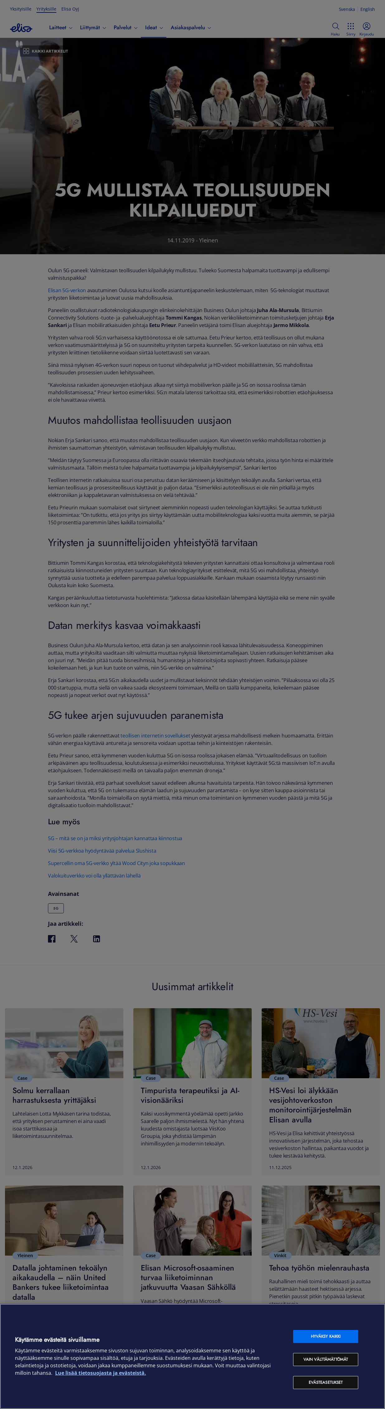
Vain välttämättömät (325, 1359)
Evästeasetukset (326, 1382)
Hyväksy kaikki (326, 1336)
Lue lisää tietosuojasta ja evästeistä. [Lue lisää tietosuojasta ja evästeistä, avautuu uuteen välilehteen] (100, 1372)
